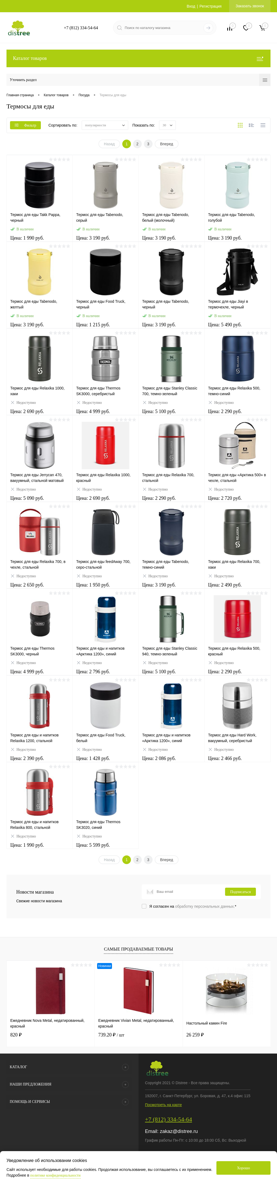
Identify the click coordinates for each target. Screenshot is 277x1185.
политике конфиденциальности (55, 1175)
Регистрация (210, 6)
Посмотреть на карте (163, 1105)
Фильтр (25, 125)
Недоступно (23, 403)
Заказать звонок (250, 6)
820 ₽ (16, 1035)
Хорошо (243, 1168)
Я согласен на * (192, 906)
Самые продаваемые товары (138, 949)
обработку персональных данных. (205, 906)
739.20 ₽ (111, 1035)
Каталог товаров (138, 58)
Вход (191, 6)
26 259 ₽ (195, 1035)
